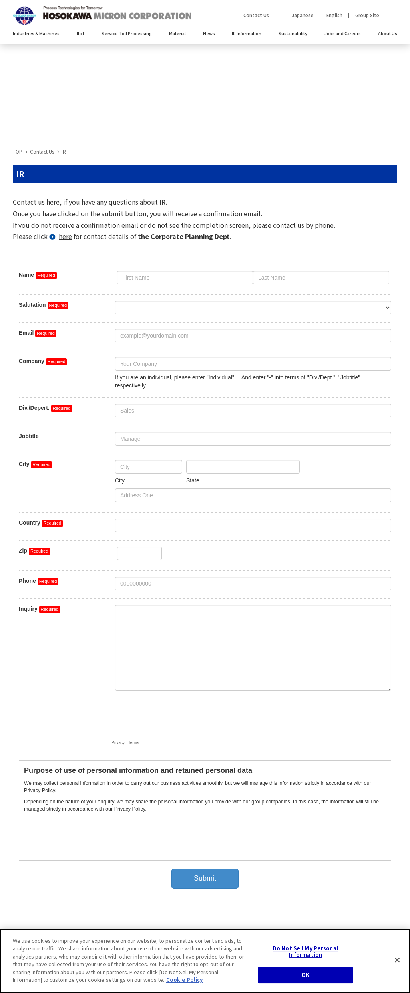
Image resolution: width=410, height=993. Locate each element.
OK (305, 977)
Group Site (367, 15)
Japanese (303, 15)
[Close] (397, 962)
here (65, 236)
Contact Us (256, 15)
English (334, 15)
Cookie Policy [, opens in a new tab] (184, 981)
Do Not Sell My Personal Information (305, 953)
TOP (17, 151)
